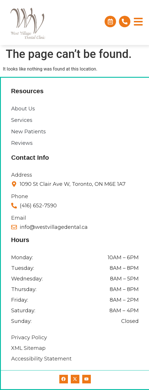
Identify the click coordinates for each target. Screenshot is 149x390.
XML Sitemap (28, 348)
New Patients (28, 131)
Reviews (22, 143)
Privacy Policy (29, 337)
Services (21, 120)
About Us (23, 109)
